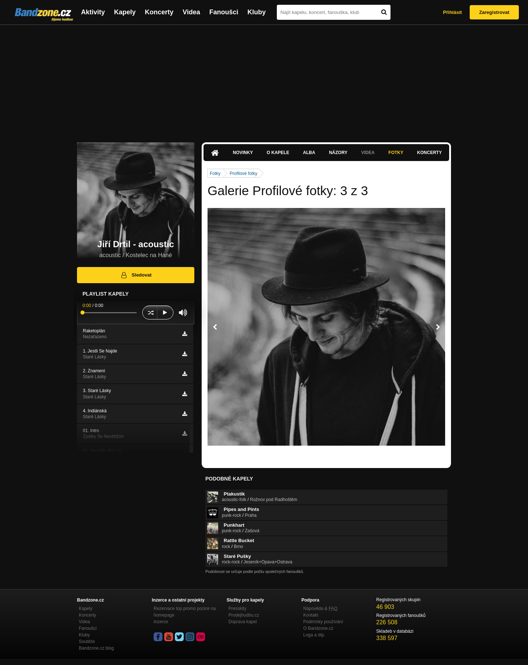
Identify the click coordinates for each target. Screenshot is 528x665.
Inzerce (161, 621)
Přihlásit (452, 12)
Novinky (243, 152)
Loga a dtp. (314, 634)
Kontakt (310, 615)
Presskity (237, 608)
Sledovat (136, 275)
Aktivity (93, 12)
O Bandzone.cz (318, 628)
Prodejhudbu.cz (243, 615)
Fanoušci (223, 12)
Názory (338, 152)
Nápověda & (320, 608)
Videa (191, 12)
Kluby (256, 12)
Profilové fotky (243, 173)
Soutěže (87, 641)
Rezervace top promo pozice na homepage (185, 612)
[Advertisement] (264, 80)
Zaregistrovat (494, 12)
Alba (309, 152)
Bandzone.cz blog (96, 648)
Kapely (125, 12)
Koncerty (159, 12)
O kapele (278, 152)
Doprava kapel (242, 621)
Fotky (395, 152)
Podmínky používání (323, 621)
